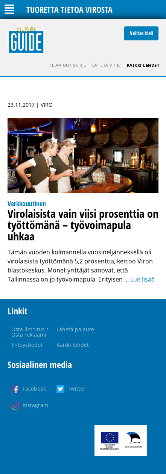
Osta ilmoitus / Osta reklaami (29, 332)
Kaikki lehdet (143, 65)
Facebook (34, 388)
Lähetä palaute (75, 329)
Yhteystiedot (27, 344)
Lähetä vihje (106, 65)
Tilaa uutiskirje (68, 65)
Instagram (35, 405)
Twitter (76, 388)
